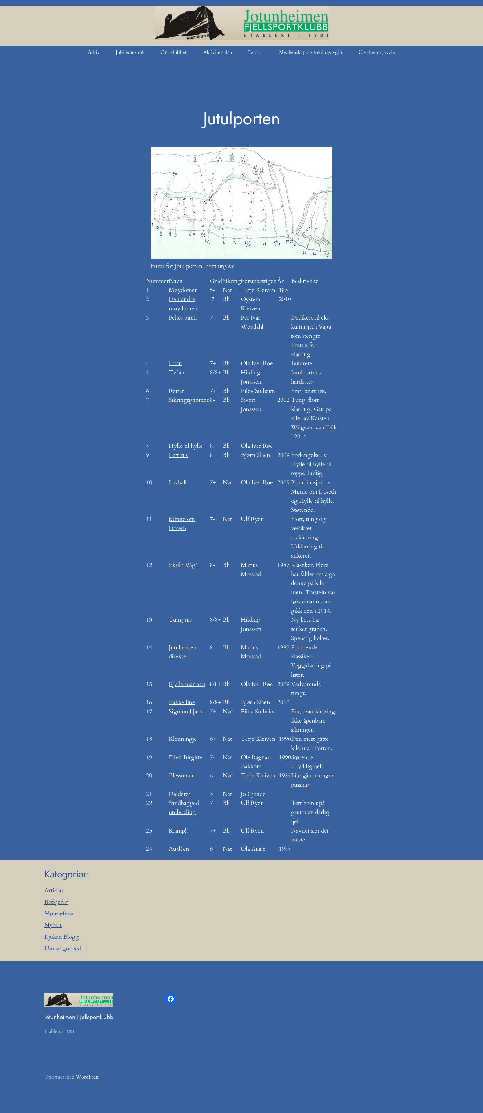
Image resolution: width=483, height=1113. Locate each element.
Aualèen (179, 849)
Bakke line (182, 702)
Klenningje (183, 739)
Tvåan (177, 373)
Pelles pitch (183, 318)
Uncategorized (62, 949)
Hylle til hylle (186, 446)
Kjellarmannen (187, 684)
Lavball (178, 482)
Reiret (176, 391)
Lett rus (178, 455)
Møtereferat (59, 913)
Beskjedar (56, 902)
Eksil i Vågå (183, 565)
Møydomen (183, 290)
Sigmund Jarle (186, 712)
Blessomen (182, 776)
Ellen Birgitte (185, 757)
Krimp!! (178, 831)
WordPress (87, 1077)
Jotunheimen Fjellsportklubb (78, 1017)
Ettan (175, 363)
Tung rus (180, 620)
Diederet (179, 794)
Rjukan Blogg (61, 937)
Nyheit (53, 925)
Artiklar (53, 890)
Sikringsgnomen (189, 400)
